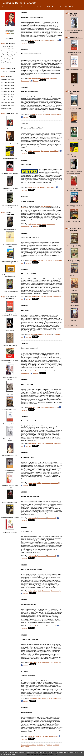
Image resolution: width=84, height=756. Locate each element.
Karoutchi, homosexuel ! (29, 348)
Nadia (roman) (10, 330)
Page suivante (25, 746)
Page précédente (26, 745)
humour (35, 78)
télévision (40, 78)
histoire (39, 483)
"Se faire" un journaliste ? (30, 639)
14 (35, 745)
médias (37, 40)
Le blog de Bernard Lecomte (19, 3)
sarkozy (35, 114)
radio (38, 151)
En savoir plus (10, 754)
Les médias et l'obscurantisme (32, 17)
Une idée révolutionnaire (29, 91)
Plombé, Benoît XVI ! (28, 274)
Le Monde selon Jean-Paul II (74, 140)
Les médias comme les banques (32, 421)
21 (48, 745)
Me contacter (9, 38)
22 (50, 745)
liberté (39, 662)
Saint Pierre (74, 290)
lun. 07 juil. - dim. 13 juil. (7, 79)
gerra (37, 736)
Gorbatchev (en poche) (10, 229)
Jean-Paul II (74, 320)
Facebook (34, 80)
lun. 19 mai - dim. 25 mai (7, 100)
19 (44, 745)
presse (34, 187)
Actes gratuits (26, 164)
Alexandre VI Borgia (74, 305)
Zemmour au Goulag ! (29, 604)
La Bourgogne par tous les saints (9, 517)
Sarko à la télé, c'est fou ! (30, 237)
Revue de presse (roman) (10, 345)
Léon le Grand (74, 276)
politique (30, 78)
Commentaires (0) (55, 483)
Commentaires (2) (54, 151)
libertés (39, 590)
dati (43, 443)
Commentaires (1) (53, 40)
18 (42, 745)
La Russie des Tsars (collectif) (10, 291)
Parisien (23, 207)
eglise (33, 40)
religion (38, 296)
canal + (41, 334)
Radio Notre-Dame (45, 206)
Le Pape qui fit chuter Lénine (9, 455)
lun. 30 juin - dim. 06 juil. (7, 82)
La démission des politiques (31, 54)
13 (34, 745)
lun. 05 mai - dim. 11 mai (7, 105)
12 (32, 745)
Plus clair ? (25, 310)
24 (53, 745)
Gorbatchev (10, 128)
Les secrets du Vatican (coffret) (10, 143)
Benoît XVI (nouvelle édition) (9, 502)
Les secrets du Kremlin (74, 125)
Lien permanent (44, 40)
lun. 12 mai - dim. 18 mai (7, 102)
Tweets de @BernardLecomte (73, 325)
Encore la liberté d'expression (31, 569)
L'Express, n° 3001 (27, 457)
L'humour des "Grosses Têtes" (32, 128)
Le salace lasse (26, 712)
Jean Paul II (10, 394)
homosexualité (41, 370)
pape (29, 40)
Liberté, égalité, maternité (30, 496)
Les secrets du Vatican (10, 470)
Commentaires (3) (26, 373)
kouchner (39, 224)
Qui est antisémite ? (28, 201)
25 (55, 745)
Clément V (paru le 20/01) (74, 246)
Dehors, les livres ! (27, 384)
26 (57, 745)
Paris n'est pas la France (9, 424)
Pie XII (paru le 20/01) (74, 261)
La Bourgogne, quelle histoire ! (10, 409)
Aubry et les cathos (28, 676)
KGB (74, 86)
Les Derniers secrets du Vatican (10, 173)
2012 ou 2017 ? (26, 531)
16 (39, 745)
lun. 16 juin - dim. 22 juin (7, 88)
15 (37, 745)
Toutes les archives (6, 108)
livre (34, 407)
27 (58, 745)
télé (39, 260)
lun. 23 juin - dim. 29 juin (7, 85)
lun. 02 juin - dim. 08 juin (7, 94)
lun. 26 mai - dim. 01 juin (7, 97)
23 (51, 745)
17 (41, 745)
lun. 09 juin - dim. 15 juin (7, 91)
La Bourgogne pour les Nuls (9, 158)
